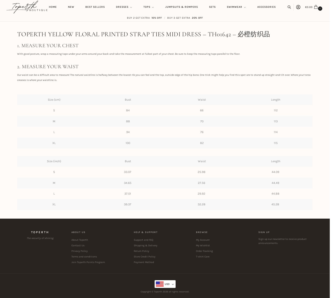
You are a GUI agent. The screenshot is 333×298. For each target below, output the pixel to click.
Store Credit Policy (144, 256)
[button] (314, 7)
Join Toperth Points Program (88, 262)
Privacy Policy (79, 251)
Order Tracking (204, 251)
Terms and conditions (84, 256)
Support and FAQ (143, 239)
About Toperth (79, 239)
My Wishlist (203, 245)
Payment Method (144, 262)
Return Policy (141, 251)
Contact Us (77, 245)
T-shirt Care (202, 256)
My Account (203, 239)
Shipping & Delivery (145, 245)
